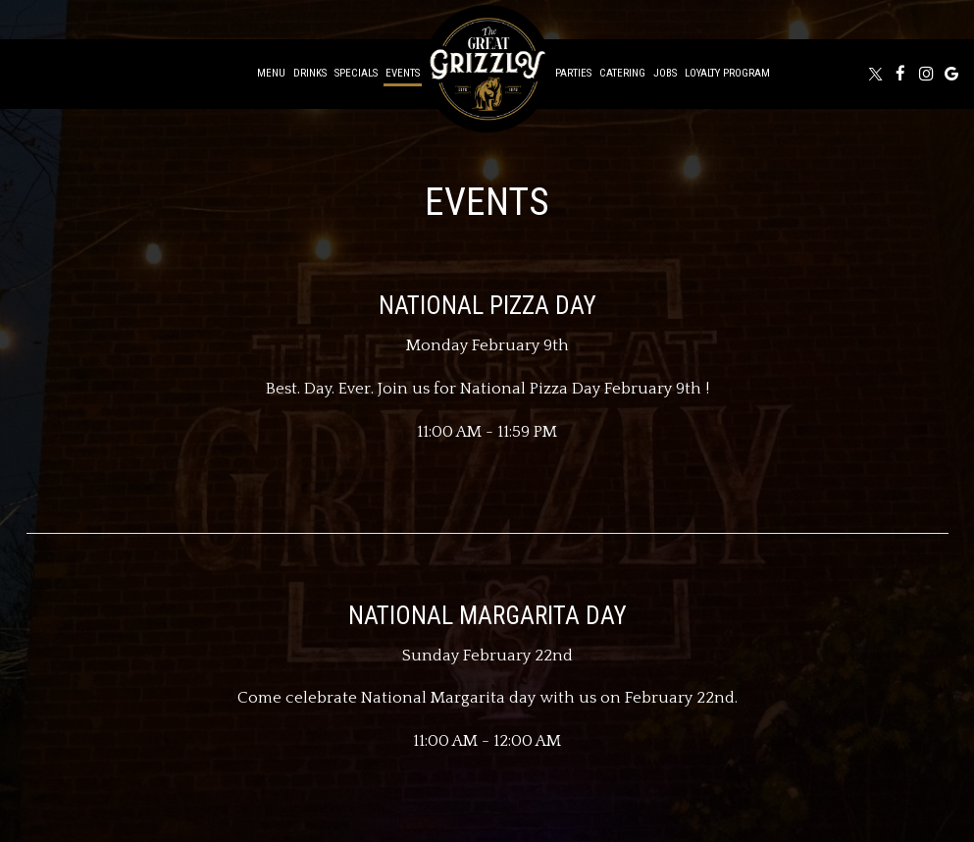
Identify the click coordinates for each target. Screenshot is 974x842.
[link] (487, 68)
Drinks (310, 73)
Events (402, 73)
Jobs (665, 73)
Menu (271, 73)
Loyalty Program (727, 73)
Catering (622, 73)
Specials (356, 73)
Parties (573, 73)
